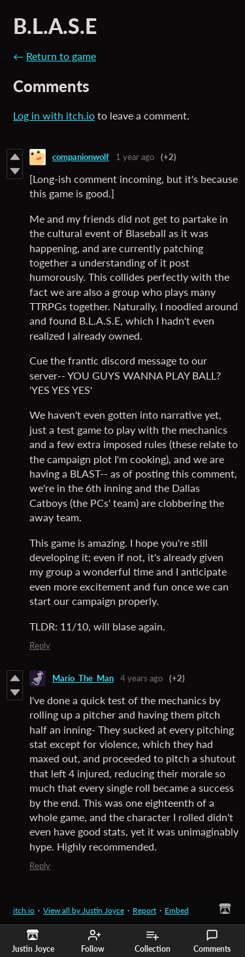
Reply (39, 645)
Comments (212, 941)
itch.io (24, 910)
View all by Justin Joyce (83, 910)
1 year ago (135, 157)
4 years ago (141, 678)
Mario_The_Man (83, 678)
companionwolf (80, 157)
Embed (177, 910)
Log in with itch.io (54, 115)
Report (144, 910)
